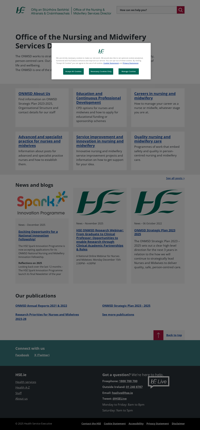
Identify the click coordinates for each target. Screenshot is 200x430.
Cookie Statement (111, 63)
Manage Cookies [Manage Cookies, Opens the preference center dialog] (129, 71)
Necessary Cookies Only (101, 71)
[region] (101, 61)
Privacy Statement (131, 63)
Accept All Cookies (73, 71)
